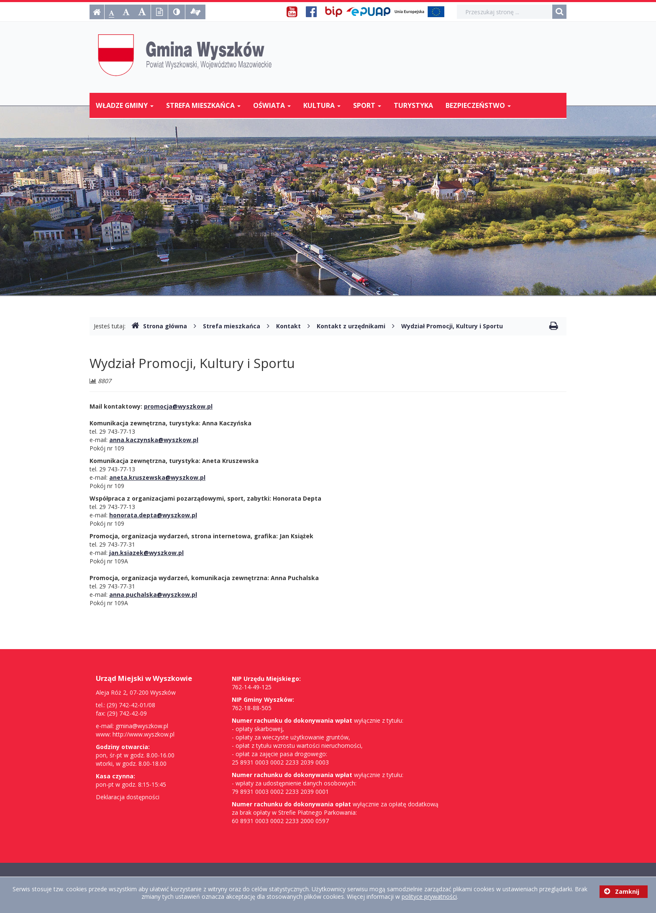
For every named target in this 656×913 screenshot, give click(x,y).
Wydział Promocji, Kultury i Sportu (452, 326)
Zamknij (621, 891)
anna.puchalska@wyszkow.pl (153, 594)
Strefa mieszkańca (203, 105)
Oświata (272, 105)
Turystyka (413, 105)
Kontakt (288, 326)
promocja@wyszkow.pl (178, 406)
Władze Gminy (125, 105)
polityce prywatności (429, 896)
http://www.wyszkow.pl (143, 734)
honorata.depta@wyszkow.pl (153, 515)
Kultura (322, 105)
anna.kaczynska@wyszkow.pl (153, 440)
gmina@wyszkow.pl (141, 726)
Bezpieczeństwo (478, 105)
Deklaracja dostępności (127, 797)
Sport (367, 105)
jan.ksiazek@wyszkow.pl (146, 553)
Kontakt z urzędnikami (351, 326)
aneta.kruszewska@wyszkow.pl (157, 477)
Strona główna (159, 326)
